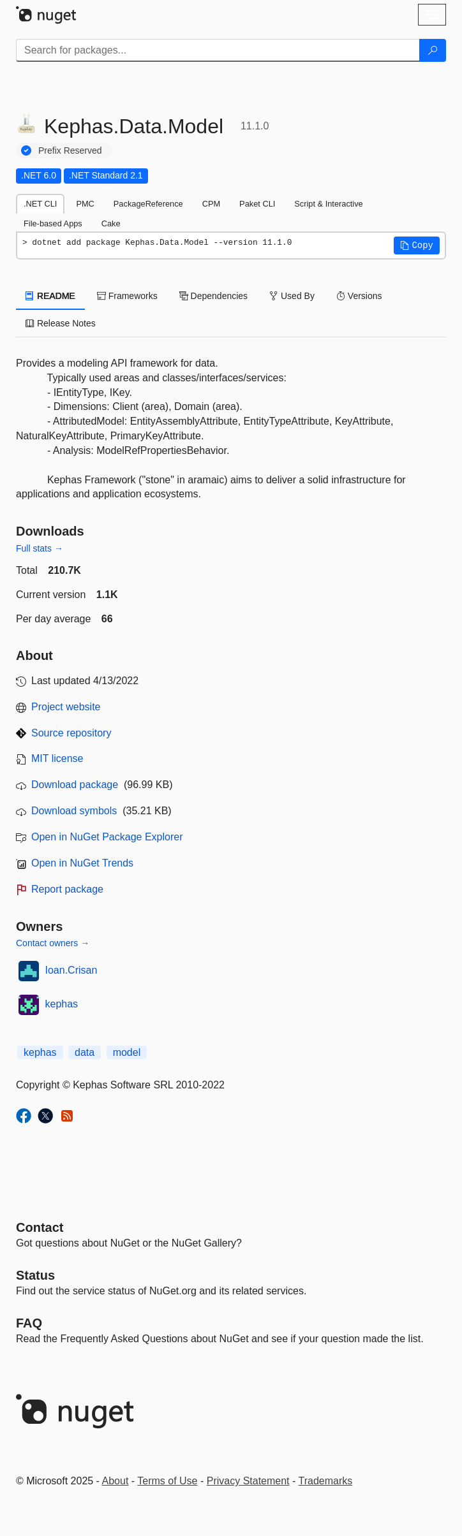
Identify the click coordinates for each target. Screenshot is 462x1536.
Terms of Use (167, 1480)
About (115, 1480)
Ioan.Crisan (71, 970)
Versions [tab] (359, 295)
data (84, 1052)
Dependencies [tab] (213, 295)
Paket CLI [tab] (257, 203)
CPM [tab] (211, 203)
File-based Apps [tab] (53, 223)
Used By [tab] (292, 295)
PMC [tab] (85, 203)
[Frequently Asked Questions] (29, 1323)
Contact (39, 1227)
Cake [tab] (111, 223)
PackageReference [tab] (148, 203)
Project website (66, 706)
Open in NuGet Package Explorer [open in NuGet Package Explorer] (107, 836)
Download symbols (74, 810)
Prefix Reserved (70, 150)
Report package (67, 889)
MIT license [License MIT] (57, 758)
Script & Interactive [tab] (328, 203)
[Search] (432, 50)
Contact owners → (52, 943)
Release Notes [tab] (61, 323)
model (127, 1052)
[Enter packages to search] (218, 50)
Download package (74, 784)
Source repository (71, 733)
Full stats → (39, 548)
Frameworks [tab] (127, 295)
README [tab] (50, 295)
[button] (417, 245)
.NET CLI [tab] (40, 203)
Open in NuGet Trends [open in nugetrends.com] (82, 863)
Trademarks (326, 1480)
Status (35, 1275)
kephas (61, 1003)
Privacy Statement (248, 1480)
